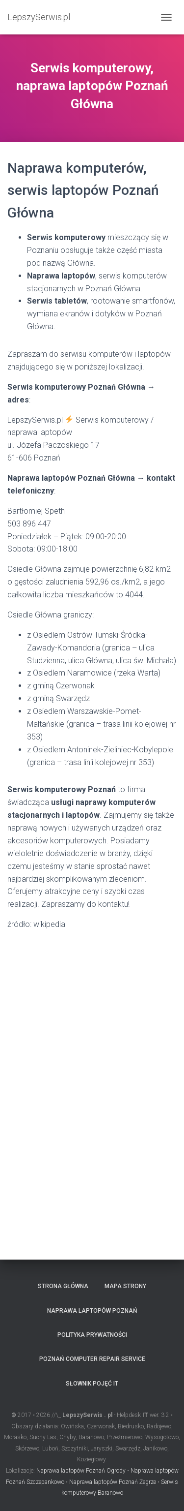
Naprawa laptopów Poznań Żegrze (112, 1482)
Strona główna (63, 1286)
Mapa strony (125, 1286)
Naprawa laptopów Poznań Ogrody (81, 1470)
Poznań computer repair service (92, 1359)
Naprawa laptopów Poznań (92, 1310)
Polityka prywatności (92, 1334)
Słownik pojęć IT (92, 1383)
